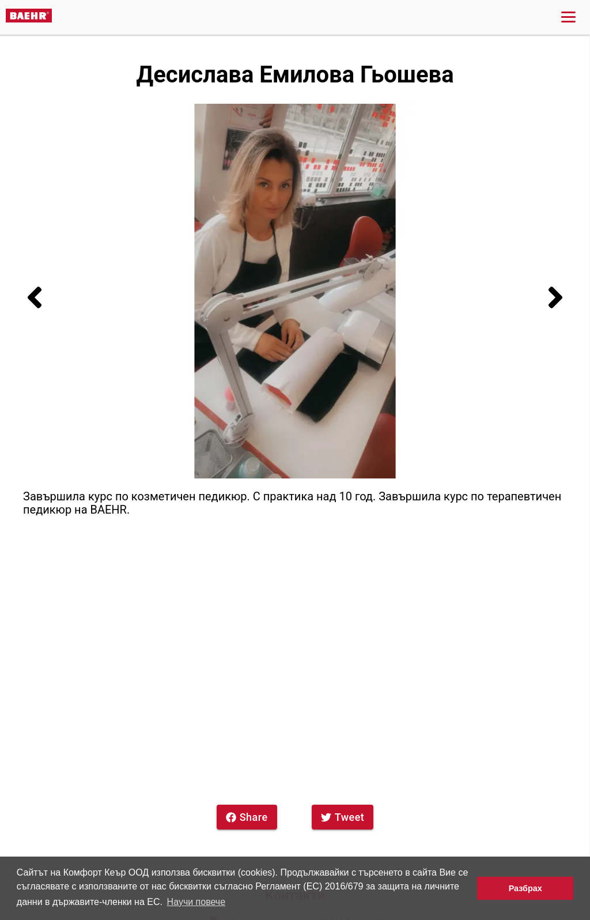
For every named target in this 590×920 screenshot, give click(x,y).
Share (247, 817)
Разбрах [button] (525, 888)
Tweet (343, 817)
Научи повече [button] (196, 902)
